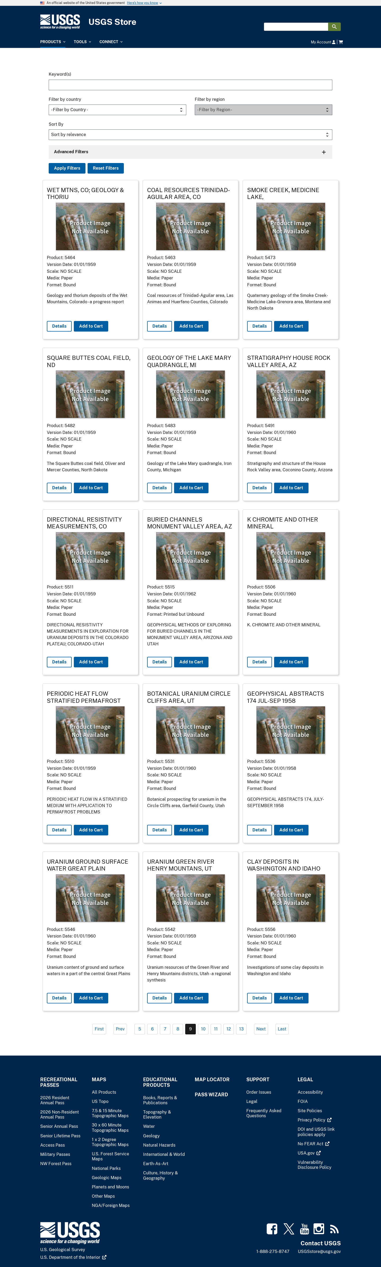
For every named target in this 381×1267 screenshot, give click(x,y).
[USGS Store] (190, 21)
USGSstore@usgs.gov (319, 1251)
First (99, 1028)
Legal (305, 1079)
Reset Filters (106, 168)
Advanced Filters (71, 151)
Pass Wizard (211, 1094)
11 (216, 1028)
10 (203, 1028)
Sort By (56, 124)
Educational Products (160, 1082)
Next (261, 1028)
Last (282, 1028)
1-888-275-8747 (272, 1251)
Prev (120, 1028)
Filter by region (210, 99)
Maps (99, 1079)
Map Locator (212, 1079)
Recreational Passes (58, 1082)
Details (59, 326)
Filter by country (65, 99)
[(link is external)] (315, 1120)
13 (241, 1028)
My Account (323, 42)
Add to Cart (91, 326)
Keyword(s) (60, 74)
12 (228, 1028)
